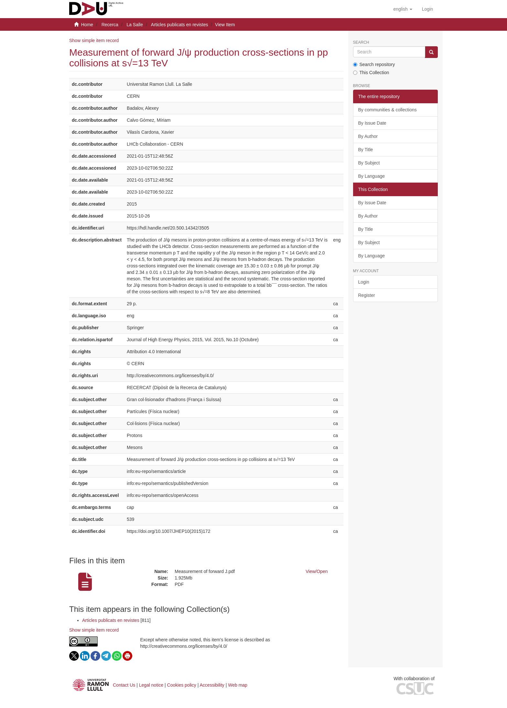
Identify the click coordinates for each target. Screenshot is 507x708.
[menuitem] (427, 9)
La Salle (134, 24)
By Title (365, 149)
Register (366, 295)
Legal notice (151, 685)
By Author (368, 136)
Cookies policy (181, 685)
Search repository (374, 64)
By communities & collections (387, 109)
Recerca (110, 24)
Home (87, 24)
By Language (371, 176)
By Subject (369, 162)
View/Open (317, 571)
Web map (237, 685)
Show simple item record (94, 40)
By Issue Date (372, 123)
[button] (402, 9)
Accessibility (212, 685)
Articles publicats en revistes (179, 24)
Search (361, 42)
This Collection (371, 72)
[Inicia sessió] (427, 9)
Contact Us (124, 685)
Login (363, 282)
